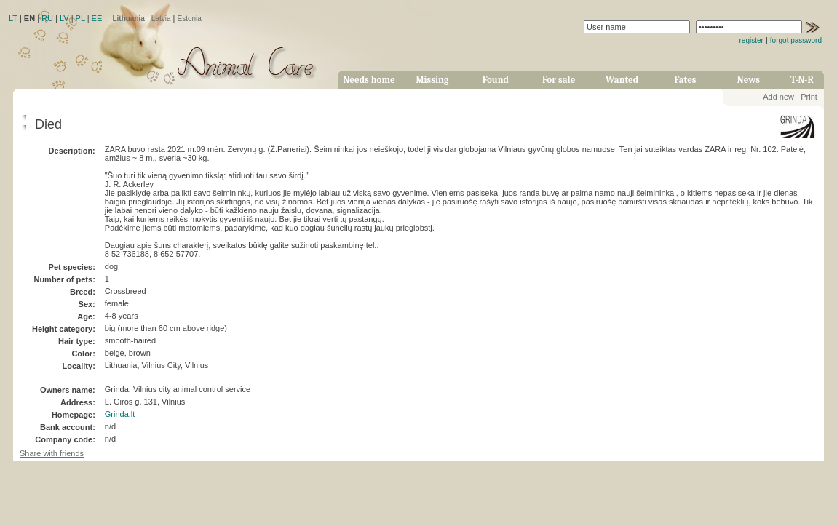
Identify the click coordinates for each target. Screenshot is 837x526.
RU (47, 18)
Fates (685, 79)
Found (496, 79)
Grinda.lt (120, 414)
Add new (778, 96)
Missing (432, 79)
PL (80, 18)
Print (809, 96)
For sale (558, 79)
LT (13, 18)
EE (97, 18)
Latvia (161, 19)
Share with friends (52, 453)
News (748, 79)
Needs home (368, 79)
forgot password (796, 40)
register (751, 40)
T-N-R (802, 79)
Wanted (622, 79)
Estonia (190, 19)
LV (64, 18)
